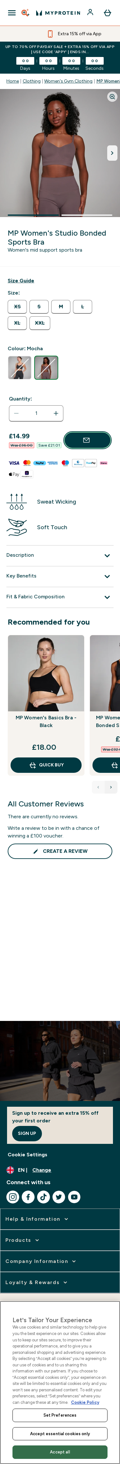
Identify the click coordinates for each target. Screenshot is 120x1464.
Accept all (60, 1452)
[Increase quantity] (56, 413)
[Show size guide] (21, 281)
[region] (60, 1382)
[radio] (17, 307)
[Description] (60, 556)
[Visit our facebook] (28, 1197)
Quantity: (20, 399)
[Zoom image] (112, 97)
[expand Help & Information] (37, 1219)
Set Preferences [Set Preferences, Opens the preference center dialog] (60, 1415)
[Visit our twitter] (58, 1197)
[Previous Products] (98, 787)
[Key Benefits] (60, 576)
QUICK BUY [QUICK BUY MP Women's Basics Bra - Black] (46, 765)
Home (12, 81)
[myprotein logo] (58, 13)
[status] (36, 413)
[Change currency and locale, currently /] (60, 1170)
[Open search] (26, 13)
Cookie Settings (27, 1155)
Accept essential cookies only (60, 1433)
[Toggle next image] (112, 153)
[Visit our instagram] (12, 1197)
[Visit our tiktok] (43, 1197)
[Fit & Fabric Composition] (60, 597)
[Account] (91, 12)
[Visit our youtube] (74, 1197)
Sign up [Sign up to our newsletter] (27, 1133)
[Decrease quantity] (16, 413)
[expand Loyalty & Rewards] (36, 1282)
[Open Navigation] (12, 13)
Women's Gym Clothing (68, 81)
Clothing (32, 81)
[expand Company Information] (41, 1261)
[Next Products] (111, 787)
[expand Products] (22, 1240)
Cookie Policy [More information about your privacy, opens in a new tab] (85, 1402)
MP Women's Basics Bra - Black (46, 721)
